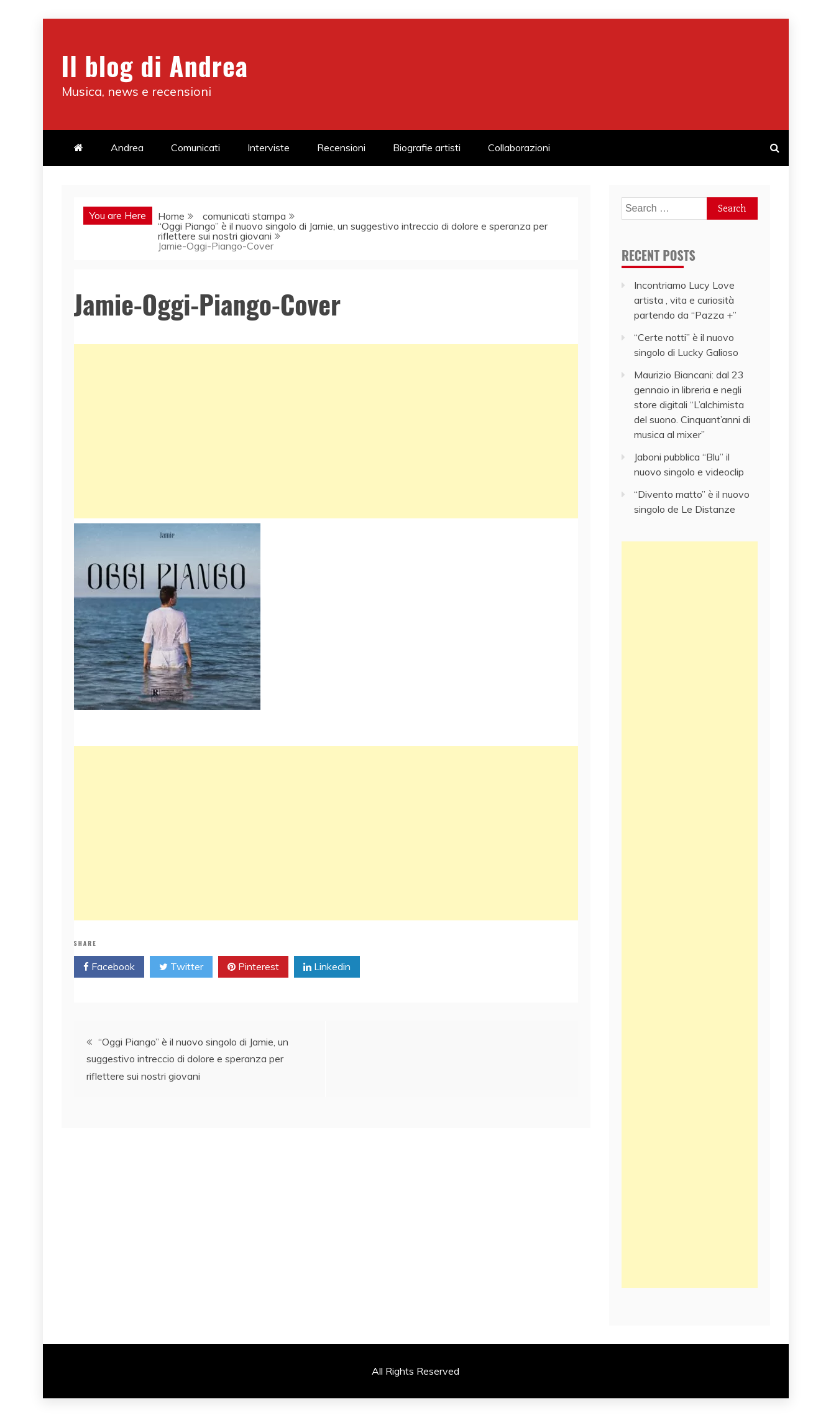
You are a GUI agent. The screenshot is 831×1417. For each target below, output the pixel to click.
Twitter (181, 967)
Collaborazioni (519, 147)
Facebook (109, 967)
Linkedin (327, 967)
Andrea (127, 147)
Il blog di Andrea (155, 65)
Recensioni (341, 147)
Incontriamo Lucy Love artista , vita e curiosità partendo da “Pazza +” (685, 300)
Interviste (268, 147)
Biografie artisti (427, 147)
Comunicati (195, 147)
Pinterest (253, 967)
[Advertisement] (326, 431)
